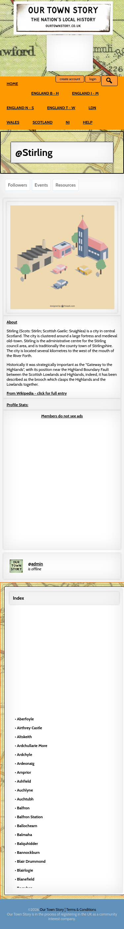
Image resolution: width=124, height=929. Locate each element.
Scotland (42, 122)
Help (88, 122)
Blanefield (25, 879)
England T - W (61, 107)
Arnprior (24, 772)
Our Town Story (52, 909)
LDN (92, 107)
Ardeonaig (25, 763)
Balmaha (24, 834)
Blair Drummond (31, 861)
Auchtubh (25, 798)
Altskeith (24, 736)
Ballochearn (27, 825)
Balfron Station (30, 816)
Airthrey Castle (29, 727)
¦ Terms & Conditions (80, 909)
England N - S (20, 107)
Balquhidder (27, 843)
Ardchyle (24, 754)
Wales (13, 122)
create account (70, 79)
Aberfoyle (25, 718)
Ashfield (24, 781)
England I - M (85, 93)
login (92, 79)
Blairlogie (25, 870)
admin (37, 563)
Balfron (23, 807)
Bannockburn (28, 852)
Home (12, 83)
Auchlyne (25, 790)
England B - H (45, 93)
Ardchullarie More (32, 745)
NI (68, 122)
